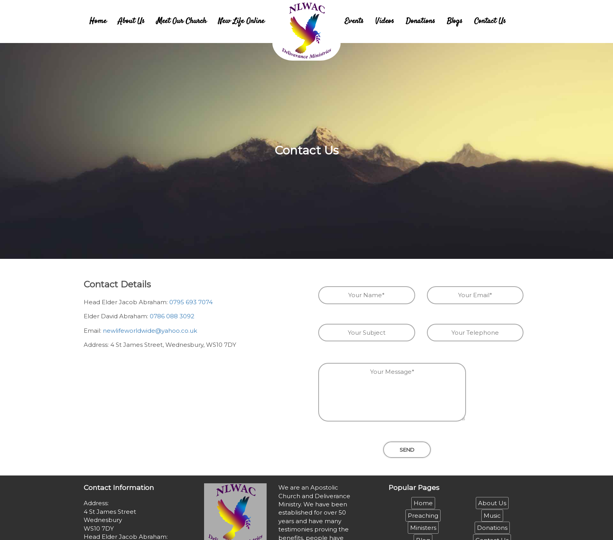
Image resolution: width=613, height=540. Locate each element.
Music (492, 515)
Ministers (423, 527)
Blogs (454, 21)
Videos (384, 21)
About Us (131, 21)
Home (98, 21)
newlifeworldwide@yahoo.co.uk (150, 330)
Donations (420, 21)
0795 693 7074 (191, 302)
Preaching (423, 515)
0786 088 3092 (172, 316)
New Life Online (241, 21)
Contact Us (490, 21)
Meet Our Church (181, 21)
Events (354, 21)
